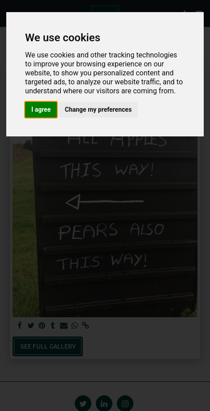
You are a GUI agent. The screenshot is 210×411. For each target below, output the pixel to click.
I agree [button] (41, 109)
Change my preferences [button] (98, 109)
